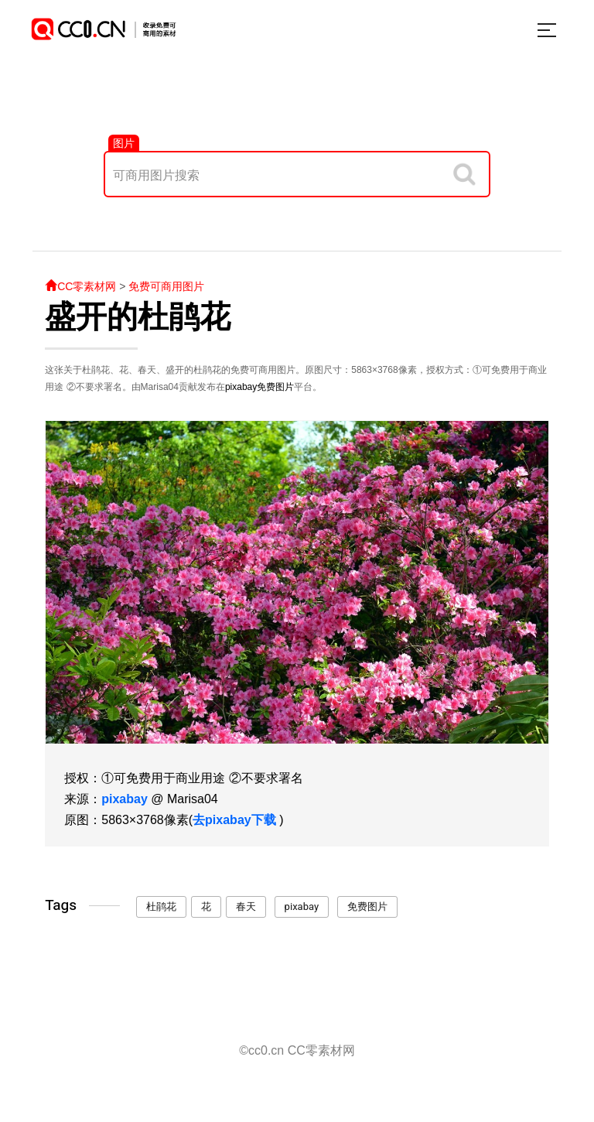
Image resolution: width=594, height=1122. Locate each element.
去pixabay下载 (234, 819)
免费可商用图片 (166, 286)
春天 (246, 906)
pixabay (241, 386)
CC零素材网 (80, 286)
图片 (124, 143)
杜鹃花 (161, 906)
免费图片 (275, 386)
